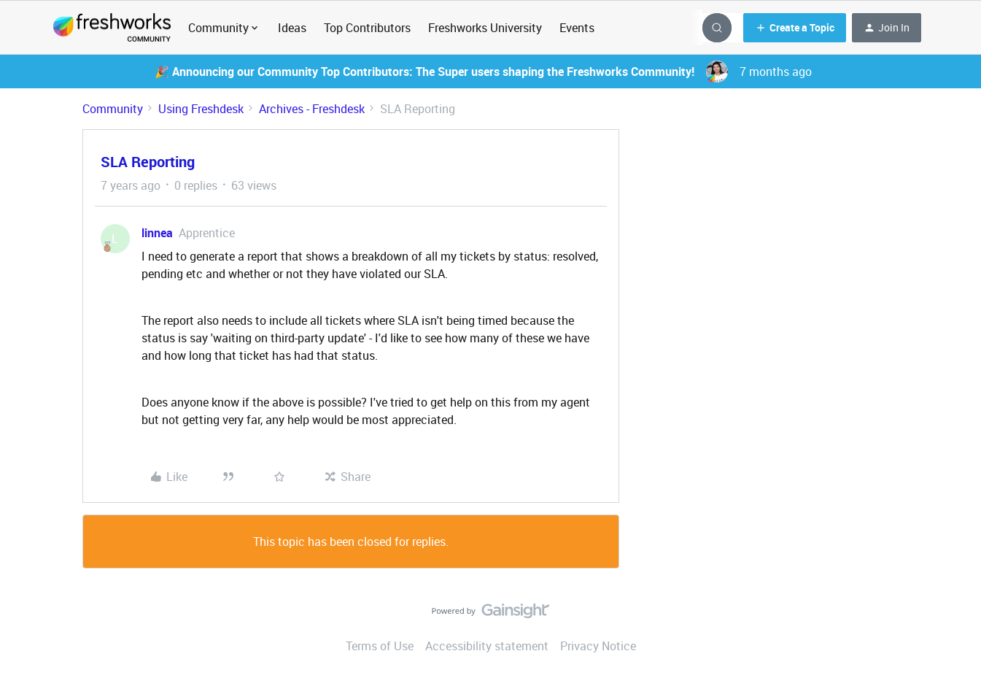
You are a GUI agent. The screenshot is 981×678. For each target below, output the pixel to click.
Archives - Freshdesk (312, 109)
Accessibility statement (486, 646)
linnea (157, 233)
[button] (794, 27)
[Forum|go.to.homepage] (112, 27)
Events (576, 28)
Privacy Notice (598, 646)
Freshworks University (485, 28)
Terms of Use (380, 646)
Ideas (292, 28)
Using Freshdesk (201, 109)
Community (112, 109)
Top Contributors (367, 28)
